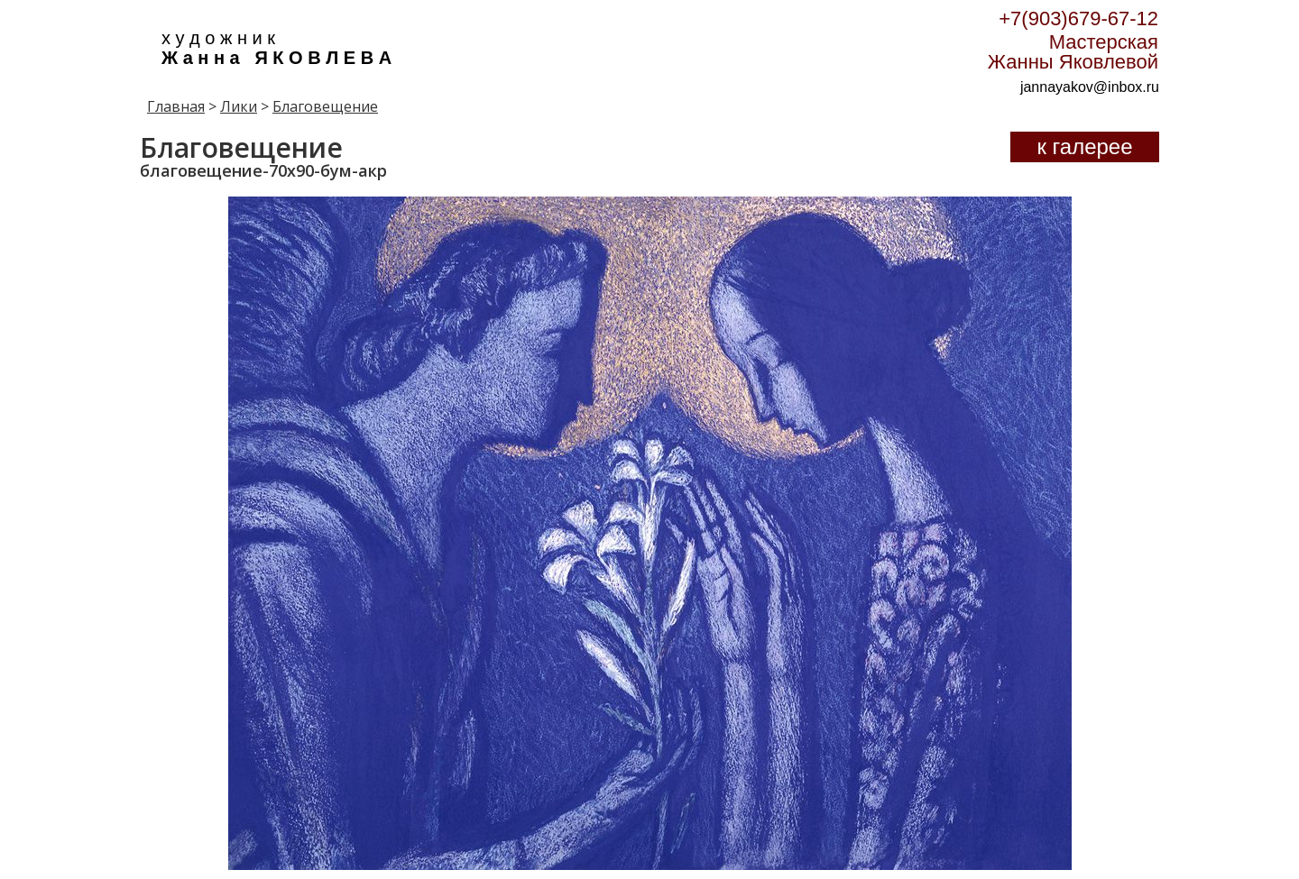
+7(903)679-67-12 (1078, 18)
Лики (238, 106)
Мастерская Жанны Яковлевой (1073, 52)
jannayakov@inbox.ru (1089, 87)
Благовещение (325, 106)
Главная (176, 106)
